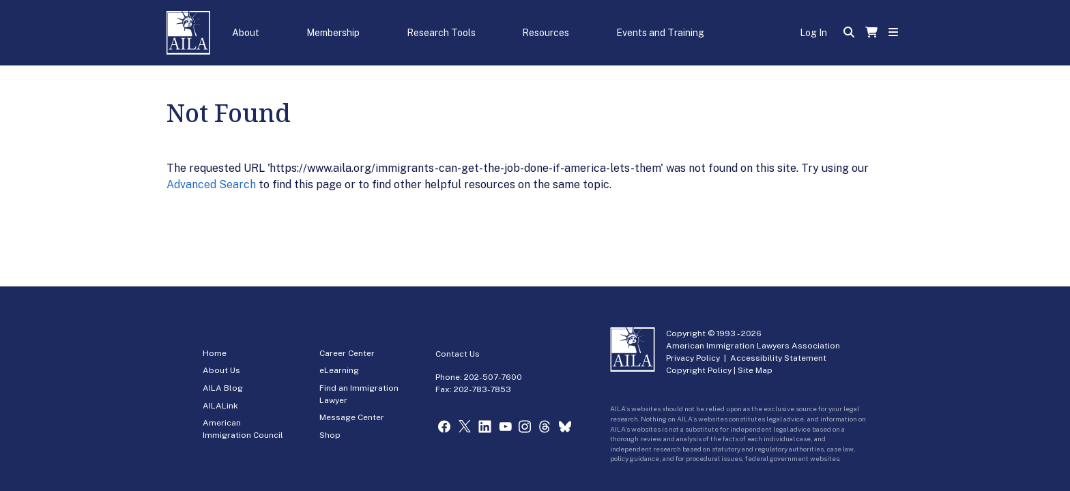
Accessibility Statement (778, 358)
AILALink (220, 406)
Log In (813, 32)
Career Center (347, 353)
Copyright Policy (699, 370)
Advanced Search (211, 184)
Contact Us (457, 354)
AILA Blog (223, 388)
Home (215, 353)
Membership (333, 32)
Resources (545, 32)
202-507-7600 (493, 377)
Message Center (351, 417)
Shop (330, 435)
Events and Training (660, 32)
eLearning (339, 370)
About (245, 32)
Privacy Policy (693, 358)
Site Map (755, 370)
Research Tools (441, 32)
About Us (221, 370)
